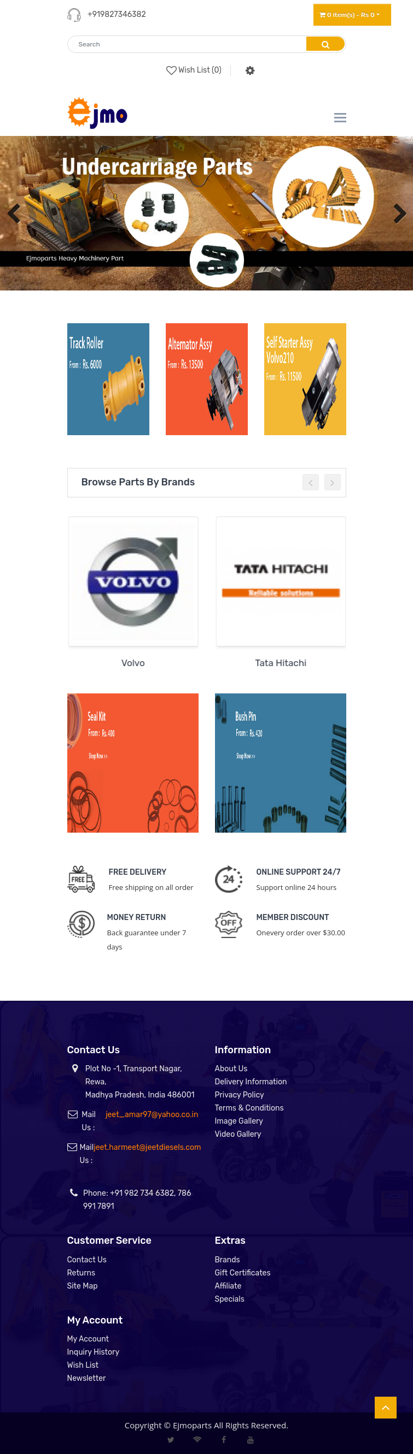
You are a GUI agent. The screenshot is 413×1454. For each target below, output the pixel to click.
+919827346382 (117, 14)
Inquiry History (93, 1352)
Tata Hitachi (285, 662)
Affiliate (228, 1286)
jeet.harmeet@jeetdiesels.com (147, 1147)
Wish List (83, 1365)
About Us (231, 1068)
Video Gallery (238, 1134)
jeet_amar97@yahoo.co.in (152, 1114)
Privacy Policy (239, 1095)
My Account (88, 1339)
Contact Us (87, 1260)
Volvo (137, 662)
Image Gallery (239, 1121)
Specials (230, 1299)
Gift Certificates (243, 1273)
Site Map (82, 1286)
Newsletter (86, 1378)
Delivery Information (251, 1082)
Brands (227, 1260)
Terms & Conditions (249, 1108)
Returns (81, 1273)
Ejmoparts (192, 1425)
